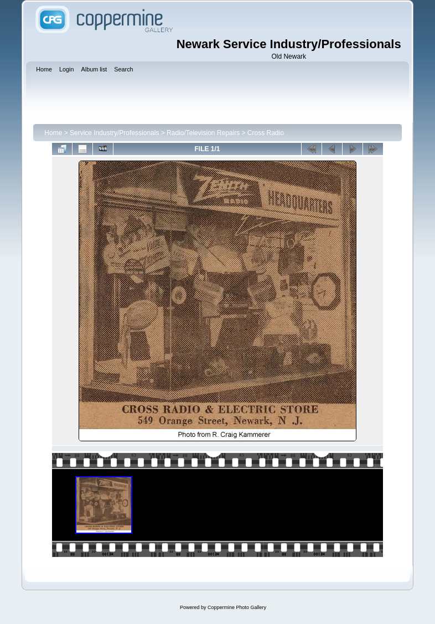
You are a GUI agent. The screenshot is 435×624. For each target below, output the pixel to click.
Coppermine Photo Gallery (237, 607)
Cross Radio (265, 133)
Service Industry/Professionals (114, 133)
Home (53, 133)
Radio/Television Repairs (203, 133)
